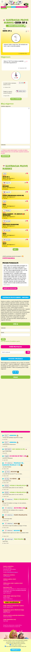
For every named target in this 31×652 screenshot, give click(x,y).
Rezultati (15, 471)
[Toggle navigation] (2, 1)
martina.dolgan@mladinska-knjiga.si (15, 600)
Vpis (3, 339)
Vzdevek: (3, 328)
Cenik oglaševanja (12, 602)
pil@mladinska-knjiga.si (12, 572)
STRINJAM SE (15, 650)
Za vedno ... (15, 478)
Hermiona (14, 435)
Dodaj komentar (16, 98)
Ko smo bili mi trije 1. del (19, 456)
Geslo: (2, 332)
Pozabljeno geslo (15, 341)
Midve (17, 523)
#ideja (4, 28)
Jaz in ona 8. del (20, 508)
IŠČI (28, 352)
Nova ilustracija (15, 26)
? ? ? (15, 372)
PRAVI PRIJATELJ (20, 539)
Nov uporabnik (5, 341)
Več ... (16, 249)
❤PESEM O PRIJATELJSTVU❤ (19, 485)
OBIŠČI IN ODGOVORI (10, 288)
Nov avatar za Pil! (19, 449)
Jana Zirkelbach (6, 576)
